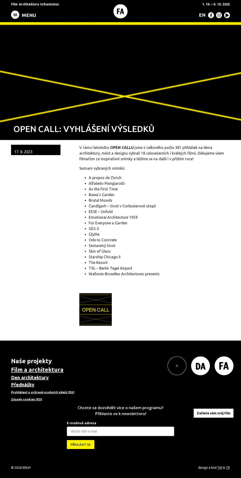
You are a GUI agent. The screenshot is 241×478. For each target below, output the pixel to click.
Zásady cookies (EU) (26, 399)
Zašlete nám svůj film (213, 413)
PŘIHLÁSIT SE (81, 444)
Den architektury (30, 377)
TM (219, 468)
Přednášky (22, 384)
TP (228, 468)
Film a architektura (37, 370)
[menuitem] (201, 14)
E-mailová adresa (81, 423)
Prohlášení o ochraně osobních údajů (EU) (42, 392)
